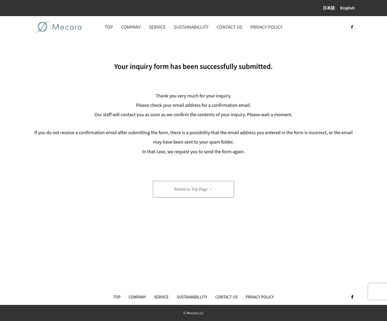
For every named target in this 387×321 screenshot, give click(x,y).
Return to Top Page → (193, 189)
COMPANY (131, 27)
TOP (109, 27)
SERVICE (157, 27)
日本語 (329, 8)
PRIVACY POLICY (266, 27)
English (347, 8)
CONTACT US (229, 27)
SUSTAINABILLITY (191, 27)
